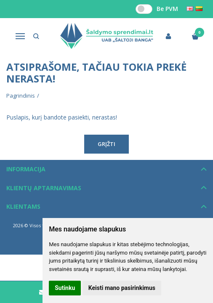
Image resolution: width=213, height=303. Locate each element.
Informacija (25, 169)
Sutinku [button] (65, 287)
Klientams (23, 206)
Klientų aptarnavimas (43, 188)
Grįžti (106, 144)
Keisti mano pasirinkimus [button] (121, 287)
